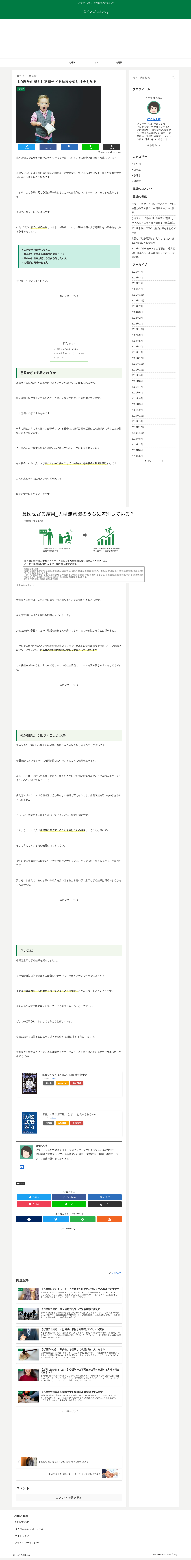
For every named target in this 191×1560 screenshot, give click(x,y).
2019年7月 (137, 444)
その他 (137, 164)
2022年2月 (137, 346)
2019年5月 (137, 456)
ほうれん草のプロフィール (29, 1530)
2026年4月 (137, 271)
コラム (137, 169)
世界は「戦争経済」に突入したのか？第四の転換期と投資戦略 (153, 240)
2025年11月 (138, 300)
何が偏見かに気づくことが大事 (70, 353)
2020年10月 (138, 415)
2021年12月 (138, 358)
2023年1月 (137, 323)
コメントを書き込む (69, 1499)
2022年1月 (137, 352)
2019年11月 (138, 433)
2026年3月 (137, 277)
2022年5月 (137, 341)
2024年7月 (137, 306)
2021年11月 (138, 364)
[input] (154, 78)
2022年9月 (137, 335)
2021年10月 (138, 369)
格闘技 (137, 181)
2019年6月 (137, 450)
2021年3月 (137, 404)
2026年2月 (137, 283)
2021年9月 (137, 375)
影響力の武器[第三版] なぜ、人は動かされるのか (69, 1115)
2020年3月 (137, 421)
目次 (65, 343)
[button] (173, 77)
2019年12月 (138, 427)
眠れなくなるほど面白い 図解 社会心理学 (64, 1075)
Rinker (53, 1079)
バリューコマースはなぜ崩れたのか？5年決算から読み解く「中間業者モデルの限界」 (154, 208)
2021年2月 (137, 410)
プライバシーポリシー (27, 1544)
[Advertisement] (95, 38)
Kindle (48, 1084)
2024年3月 (137, 312)
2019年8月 (137, 438)
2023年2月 (137, 318)
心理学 (20, 1184)
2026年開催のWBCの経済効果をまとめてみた (154, 230)
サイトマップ (22, 1537)
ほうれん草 (153, 119)
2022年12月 (138, 329)
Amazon (62, 1084)
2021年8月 (137, 381)
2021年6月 (137, 392)
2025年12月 (138, 295)
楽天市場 (77, 1084)
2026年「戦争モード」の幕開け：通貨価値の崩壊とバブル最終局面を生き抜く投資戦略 (153, 253)
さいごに (59, 358)
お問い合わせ (22, 1523)
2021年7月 (137, 387)
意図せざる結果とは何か (67, 349)
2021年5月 (137, 398)
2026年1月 (137, 289)
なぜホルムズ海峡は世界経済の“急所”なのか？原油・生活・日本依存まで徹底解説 (154, 220)
